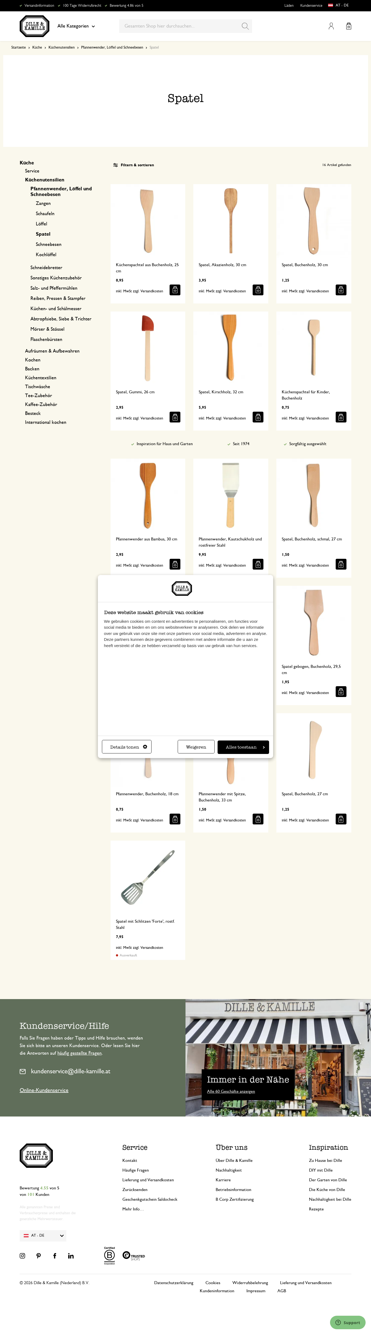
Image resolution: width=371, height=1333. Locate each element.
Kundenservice (311, 6)
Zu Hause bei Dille (325, 1160)
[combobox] (185, 26)
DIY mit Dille (321, 1170)
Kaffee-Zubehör (41, 404)
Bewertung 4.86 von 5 (126, 6)
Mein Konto (331, 26)
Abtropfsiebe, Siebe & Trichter (60, 319)
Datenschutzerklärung (173, 1283)
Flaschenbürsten (46, 339)
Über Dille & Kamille (234, 1160)
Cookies (212, 1283)
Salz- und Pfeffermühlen (53, 288)
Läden (289, 6)
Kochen (32, 360)
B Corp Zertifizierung (235, 1199)
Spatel (43, 234)
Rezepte (316, 1209)
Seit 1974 (241, 444)
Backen (32, 369)
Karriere (223, 1180)
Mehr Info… (133, 1209)
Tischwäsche (37, 386)
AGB (281, 1291)
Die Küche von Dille (327, 1189)
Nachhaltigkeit (229, 1170)
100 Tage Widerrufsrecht (82, 6)
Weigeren (196, 747)
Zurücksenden (134, 1189)
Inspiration (328, 1147)
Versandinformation (39, 6)
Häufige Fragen (135, 1170)
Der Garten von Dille (328, 1180)
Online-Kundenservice (44, 1090)
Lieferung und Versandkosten (148, 1180)
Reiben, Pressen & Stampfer (57, 298)
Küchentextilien (40, 377)
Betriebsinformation (233, 1189)
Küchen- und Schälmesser (55, 308)
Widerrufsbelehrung (250, 1283)
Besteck (33, 413)
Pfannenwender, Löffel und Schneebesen (112, 47)
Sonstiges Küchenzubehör (56, 278)
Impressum (255, 1291)
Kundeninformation (217, 1291)
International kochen (45, 422)
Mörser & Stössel (47, 329)
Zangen (43, 203)
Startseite (18, 47)
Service (32, 171)
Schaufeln (45, 213)
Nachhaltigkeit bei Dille (330, 1199)
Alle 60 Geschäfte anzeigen (231, 1091)
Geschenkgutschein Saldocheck (149, 1199)
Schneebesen (48, 244)
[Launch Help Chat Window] (348, 1322)
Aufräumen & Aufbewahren (52, 351)
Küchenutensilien (62, 47)
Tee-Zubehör (38, 395)
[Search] (245, 26)
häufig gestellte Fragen (79, 1053)
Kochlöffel (46, 254)
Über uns (232, 1147)
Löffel (41, 224)
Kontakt (129, 1160)
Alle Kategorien (76, 26)
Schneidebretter (46, 267)
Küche (37, 47)
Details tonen (128, 747)
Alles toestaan (245, 747)
